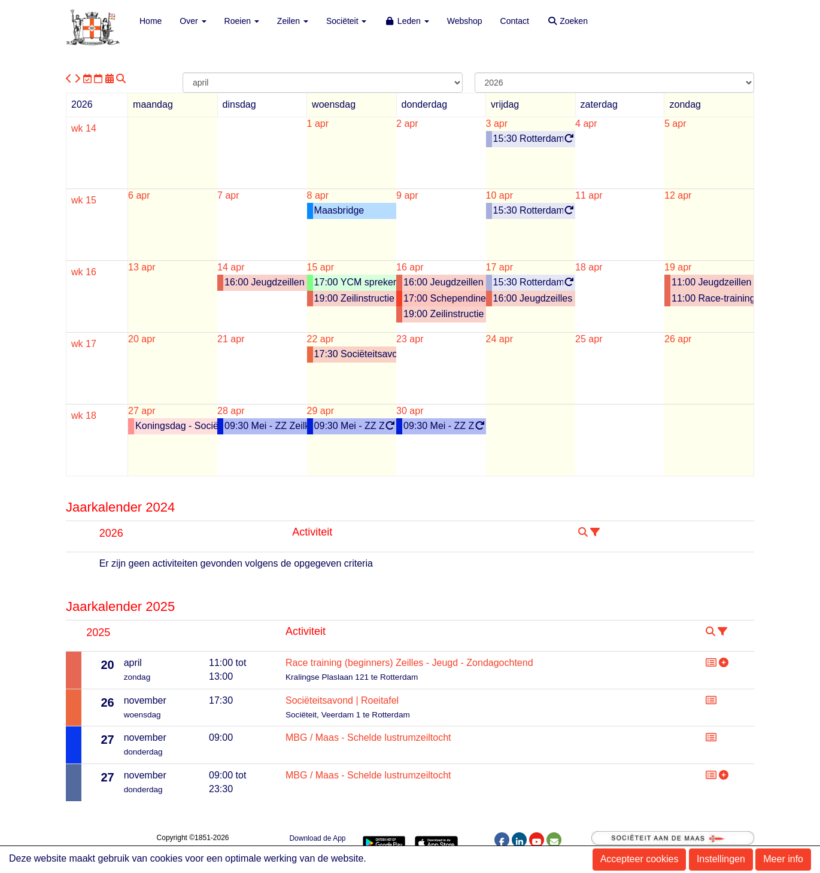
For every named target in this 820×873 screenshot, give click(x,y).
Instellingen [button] (721, 859)
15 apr (320, 267)
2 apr (407, 123)
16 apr (409, 267)
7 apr (228, 195)
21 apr (230, 339)
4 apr (586, 123)
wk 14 (83, 128)
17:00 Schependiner (444, 298)
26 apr (677, 339)
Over (193, 21)
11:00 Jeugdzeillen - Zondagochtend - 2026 (713, 282)
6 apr (139, 195)
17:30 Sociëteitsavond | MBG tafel (355, 354)
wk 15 (83, 200)
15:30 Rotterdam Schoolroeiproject (534, 139)
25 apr (588, 339)
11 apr (588, 195)
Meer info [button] (783, 859)
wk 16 (83, 272)
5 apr (675, 123)
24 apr (499, 339)
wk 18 (83, 415)
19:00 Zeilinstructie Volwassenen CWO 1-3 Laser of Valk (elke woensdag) (355, 298)
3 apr (497, 123)
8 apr (318, 195)
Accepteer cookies (639, 859)
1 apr (318, 123)
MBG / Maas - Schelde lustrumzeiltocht (368, 737)
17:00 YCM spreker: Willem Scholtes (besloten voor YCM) (355, 282)
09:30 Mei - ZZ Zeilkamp (265, 426)
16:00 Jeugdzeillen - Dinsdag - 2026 (265, 282)
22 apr (320, 339)
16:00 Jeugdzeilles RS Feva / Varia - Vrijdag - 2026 (534, 298)
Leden (406, 21)
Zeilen (292, 21)
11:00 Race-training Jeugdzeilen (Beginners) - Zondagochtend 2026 (713, 298)
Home (150, 21)
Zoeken (567, 21)
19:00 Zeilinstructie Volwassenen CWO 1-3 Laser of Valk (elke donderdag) (444, 314)
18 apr (588, 267)
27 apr (141, 411)
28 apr (230, 411)
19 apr (677, 267)
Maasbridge (339, 210)
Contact (514, 21)
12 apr (677, 195)
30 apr (409, 411)
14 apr (230, 267)
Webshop (464, 21)
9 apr (407, 195)
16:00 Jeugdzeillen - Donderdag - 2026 (444, 282)
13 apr (141, 267)
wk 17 (83, 344)
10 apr (499, 195)
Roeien (241, 21)
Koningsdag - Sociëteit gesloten (176, 426)
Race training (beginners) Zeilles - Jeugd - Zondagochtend (409, 663)
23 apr (409, 339)
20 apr (141, 339)
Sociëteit (346, 21)
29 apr (320, 411)
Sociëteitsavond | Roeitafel (342, 700)
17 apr (499, 267)
